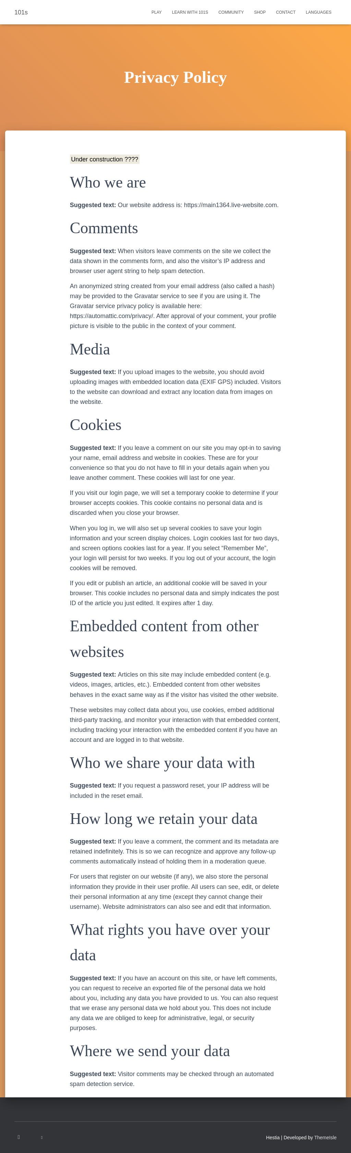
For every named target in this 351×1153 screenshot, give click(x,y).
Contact (285, 12)
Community (231, 12)
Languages (318, 12)
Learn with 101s (190, 12)
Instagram (19, 1137)
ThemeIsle (325, 1137)
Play (157, 12)
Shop (260, 12)
